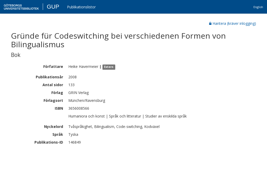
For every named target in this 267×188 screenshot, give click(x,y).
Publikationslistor (81, 6)
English (258, 7)
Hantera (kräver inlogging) (232, 23)
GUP (53, 6)
